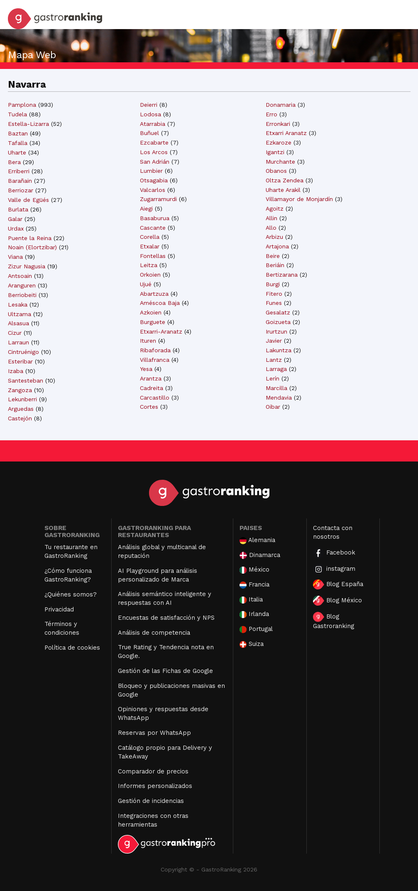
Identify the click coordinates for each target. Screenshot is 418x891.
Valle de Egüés (28, 199)
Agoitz (275, 208)
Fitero (274, 293)
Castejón (20, 418)
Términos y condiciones (61, 628)
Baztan (18, 133)
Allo (271, 227)
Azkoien (150, 312)
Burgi (273, 284)
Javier (274, 340)
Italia (251, 600)
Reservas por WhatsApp (154, 732)
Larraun (18, 342)
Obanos (276, 170)
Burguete (152, 322)
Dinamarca (260, 555)
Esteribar (20, 361)
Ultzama (19, 314)
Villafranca (154, 359)
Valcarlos (152, 190)
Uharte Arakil (283, 190)
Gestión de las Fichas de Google (165, 671)
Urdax (16, 228)
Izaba (15, 371)
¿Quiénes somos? (70, 594)
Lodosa (150, 114)
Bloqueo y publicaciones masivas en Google (171, 690)
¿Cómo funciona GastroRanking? (68, 575)
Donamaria (281, 104)
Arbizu (274, 236)
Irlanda (254, 614)
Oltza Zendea (284, 180)
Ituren (148, 340)
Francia (254, 585)
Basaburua (154, 218)
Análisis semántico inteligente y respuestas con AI (164, 598)
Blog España (338, 584)
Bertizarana (282, 274)
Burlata (18, 209)
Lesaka (17, 304)
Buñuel (149, 133)
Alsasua (18, 323)
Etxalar (149, 246)
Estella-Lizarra (28, 123)
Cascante (153, 227)
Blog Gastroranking (333, 621)
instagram (334, 569)
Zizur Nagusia (26, 266)
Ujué (146, 284)
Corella (149, 236)
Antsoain (20, 275)
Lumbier (151, 170)
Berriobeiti (22, 295)
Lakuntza (278, 350)
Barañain (20, 180)
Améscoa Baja (160, 302)
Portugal (256, 629)
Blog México (337, 601)
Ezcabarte (154, 142)
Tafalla (17, 143)
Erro (271, 114)
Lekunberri (22, 399)
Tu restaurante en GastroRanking (71, 551)
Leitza (148, 265)
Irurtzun (276, 331)
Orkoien (150, 274)
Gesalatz (278, 312)
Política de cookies (72, 647)
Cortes (149, 406)
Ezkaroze (278, 142)
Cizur (15, 332)
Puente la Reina (29, 238)
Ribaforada (155, 350)
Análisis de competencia (154, 632)
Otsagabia (154, 180)
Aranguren (22, 285)
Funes (274, 302)
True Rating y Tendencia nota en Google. (166, 651)
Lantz (274, 359)
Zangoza (20, 390)
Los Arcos (154, 152)
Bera (14, 162)
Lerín (272, 378)
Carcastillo (154, 397)
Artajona (277, 246)
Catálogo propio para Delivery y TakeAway (165, 752)
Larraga (276, 369)
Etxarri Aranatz (286, 133)
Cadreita (151, 388)
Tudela (17, 114)
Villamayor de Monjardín (299, 199)
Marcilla (276, 388)
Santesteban (25, 380)
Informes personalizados (155, 786)
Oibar (273, 406)
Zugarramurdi (158, 199)
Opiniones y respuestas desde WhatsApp (163, 713)
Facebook (334, 553)
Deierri (148, 104)
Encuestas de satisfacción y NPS (166, 617)
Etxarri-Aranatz (161, 331)
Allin (271, 218)
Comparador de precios (153, 771)
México (254, 570)
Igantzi (275, 152)
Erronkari (278, 123)
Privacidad (59, 609)
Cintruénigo (23, 352)
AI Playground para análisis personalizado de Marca (157, 575)
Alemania (257, 540)
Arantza (150, 378)
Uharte (17, 152)
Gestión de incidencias (151, 801)
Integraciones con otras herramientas (153, 820)
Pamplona (22, 104)
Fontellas (153, 256)
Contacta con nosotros (332, 532)
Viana (15, 256)
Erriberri (18, 171)
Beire (273, 256)
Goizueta (278, 322)
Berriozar (20, 190)
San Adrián (154, 161)
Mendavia (279, 397)
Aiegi (146, 208)
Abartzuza (154, 293)
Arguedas (21, 408)
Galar (15, 219)
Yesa (146, 369)
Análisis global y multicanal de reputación (162, 551)
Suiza (252, 644)
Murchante (280, 161)
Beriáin (275, 265)
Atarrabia (152, 123)
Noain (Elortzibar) (32, 247)
